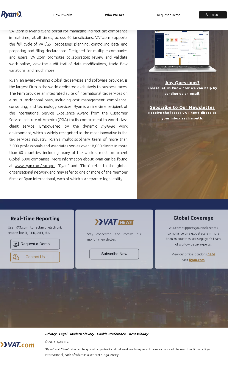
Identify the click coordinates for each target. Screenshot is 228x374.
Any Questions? (182, 82)
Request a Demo (169, 15)
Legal (63, 334)
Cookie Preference (111, 334)
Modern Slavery (82, 334)
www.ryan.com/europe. (35, 165)
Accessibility (138, 334)
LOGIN (213, 15)
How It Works (62, 15)
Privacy (50, 334)
